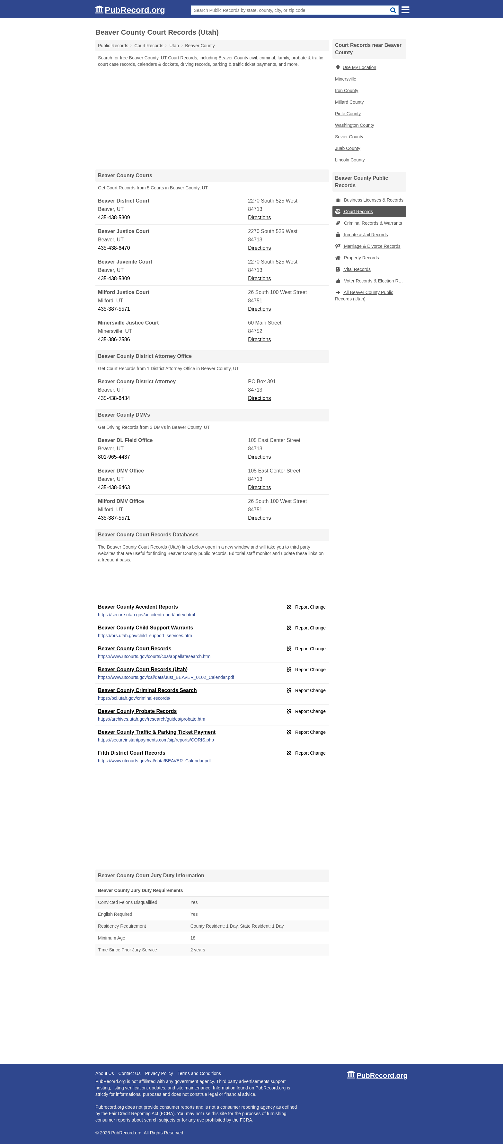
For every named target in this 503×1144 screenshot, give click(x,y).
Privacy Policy (159, 1073)
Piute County (348, 113)
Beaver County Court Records (135, 648)
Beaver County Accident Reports (138, 607)
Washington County (354, 125)
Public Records (113, 45)
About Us (104, 1073)
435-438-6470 (114, 248)
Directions (259, 217)
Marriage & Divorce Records (368, 246)
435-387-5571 (114, 309)
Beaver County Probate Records (137, 711)
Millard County (349, 102)
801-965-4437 (114, 457)
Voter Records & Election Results (370, 280)
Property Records (357, 257)
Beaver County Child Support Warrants (145, 627)
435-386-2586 (114, 339)
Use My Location (355, 67)
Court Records (354, 211)
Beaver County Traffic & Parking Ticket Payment (157, 732)
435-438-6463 (114, 487)
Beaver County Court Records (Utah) (143, 669)
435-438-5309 (114, 217)
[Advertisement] (212, 118)
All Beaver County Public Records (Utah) (364, 295)
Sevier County (349, 136)
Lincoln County (350, 159)
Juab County (347, 148)
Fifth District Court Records (131, 753)
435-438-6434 (114, 398)
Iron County (346, 90)
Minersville (345, 79)
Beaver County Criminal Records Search (147, 690)
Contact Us (129, 1073)
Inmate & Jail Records (361, 234)
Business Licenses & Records (369, 200)
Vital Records (353, 269)
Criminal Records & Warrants (368, 223)
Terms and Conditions (199, 1073)
